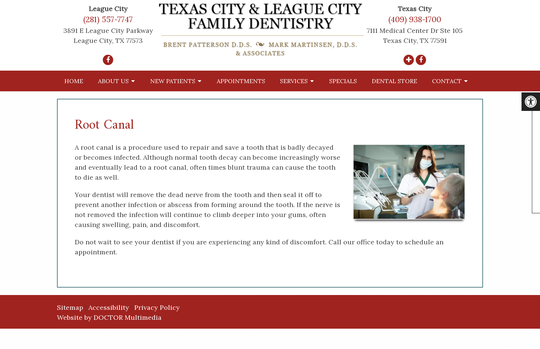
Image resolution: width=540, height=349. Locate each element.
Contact (447, 81)
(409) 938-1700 (414, 19)
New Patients (172, 81)
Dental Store (394, 81)
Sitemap (70, 307)
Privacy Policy (157, 307)
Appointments (241, 81)
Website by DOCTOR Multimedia (109, 317)
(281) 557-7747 (108, 19)
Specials (343, 81)
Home (73, 81)
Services (294, 81)
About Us (113, 81)
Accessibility (108, 307)
